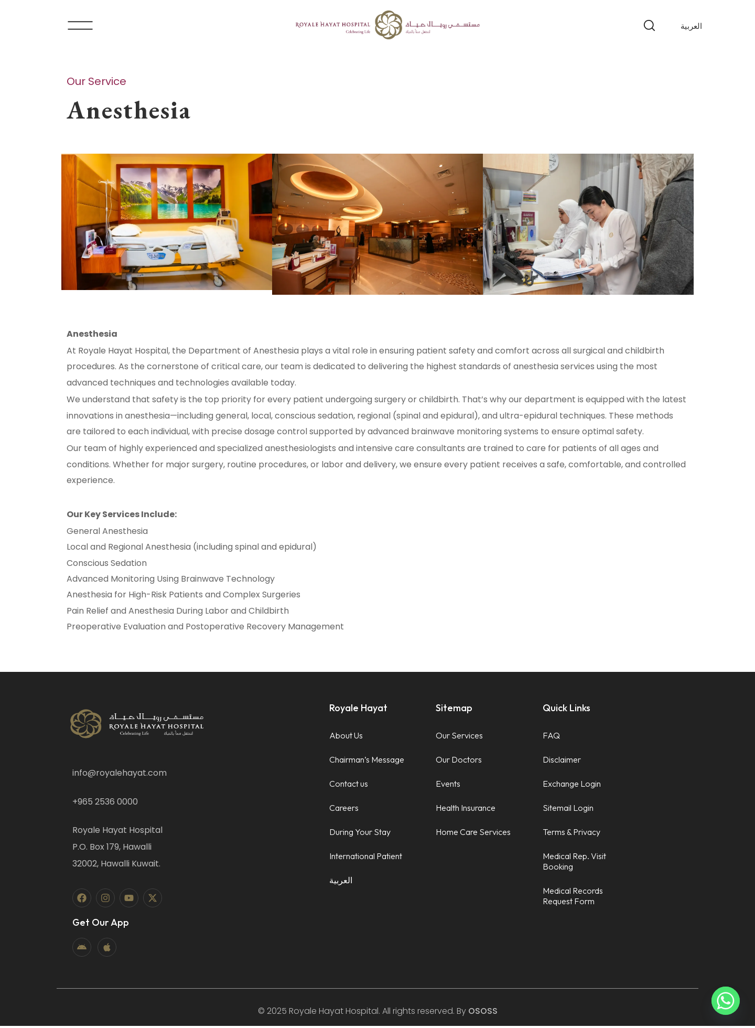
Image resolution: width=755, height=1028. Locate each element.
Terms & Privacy (571, 834)
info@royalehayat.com (119, 775)
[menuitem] (691, 25)
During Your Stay (360, 834)
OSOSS (483, 1013)
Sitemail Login (568, 810)
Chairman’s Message (366, 761)
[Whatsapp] (725, 1001)
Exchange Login (572, 785)
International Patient (365, 858)
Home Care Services (473, 834)
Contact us (348, 785)
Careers (344, 810)
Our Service (96, 81)
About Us (346, 737)
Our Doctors (459, 761)
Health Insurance (465, 810)
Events (448, 785)
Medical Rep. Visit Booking (574, 863)
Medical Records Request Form (573, 897)
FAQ (551, 737)
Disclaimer (562, 761)
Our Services (459, 737)
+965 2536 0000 (105, 804)
